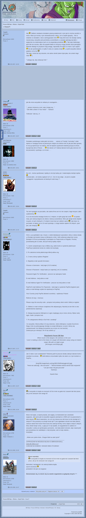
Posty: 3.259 (6, 201)
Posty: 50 (5, 163)
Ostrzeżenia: (7, 129)
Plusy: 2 (5, 197)
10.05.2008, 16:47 (13, 487)
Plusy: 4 (5, 377)
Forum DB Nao (7, 499)
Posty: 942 (6, 381)
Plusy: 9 (5, 256)
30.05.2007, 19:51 (13, 168)
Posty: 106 (6, 435)
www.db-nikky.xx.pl (32, 444)
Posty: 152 (6, 482)
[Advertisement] (43, 82)
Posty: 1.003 (6, 131)
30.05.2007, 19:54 (13, 206)
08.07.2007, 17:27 (13, 348)
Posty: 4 (5, 41)
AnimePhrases (50, 507)
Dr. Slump (57, 507)
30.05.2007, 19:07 (13, 136)
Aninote (42, 507)
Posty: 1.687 (6, 258)
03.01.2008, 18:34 (13, 409)
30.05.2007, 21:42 (13, 229)
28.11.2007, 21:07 (13, 386)
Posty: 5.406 (6, 404)
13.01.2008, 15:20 (13, 450)
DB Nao (28, 507)
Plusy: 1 (5, 127)
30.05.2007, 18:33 (13, 64)
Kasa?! (7, 27)
